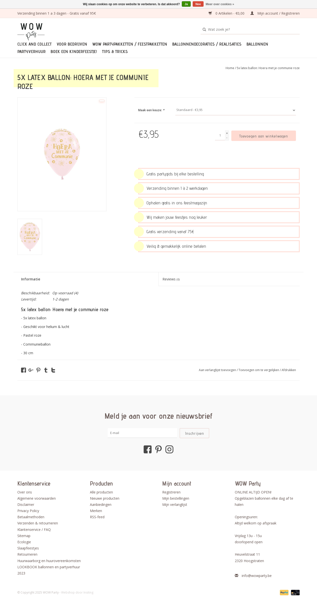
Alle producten (101, 492)
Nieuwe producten (104, 498)
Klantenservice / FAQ (34, 529)
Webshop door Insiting (77, 592)
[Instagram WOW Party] (169, 449)
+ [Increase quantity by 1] (227, 133)
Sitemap (23, 535)
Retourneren (27, 554)
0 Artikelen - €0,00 (227, 13)
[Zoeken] (250, 29)
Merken (96, 510)
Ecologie (24, 542)
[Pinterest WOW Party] (158, 449)
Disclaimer (25, 504)
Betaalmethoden (30, 517)
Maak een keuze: (151, 110)
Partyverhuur (31, 51)
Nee (198, 4)
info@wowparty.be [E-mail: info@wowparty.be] (257, 575)
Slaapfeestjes (28, 548)
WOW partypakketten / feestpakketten (129, 44)
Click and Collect (34, 44)
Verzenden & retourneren (37, 523)
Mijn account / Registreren (275, 13)
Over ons (24, 492)
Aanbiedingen (100, 504)
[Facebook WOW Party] (148, 449)
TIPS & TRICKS (115, 51)
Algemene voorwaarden (36, 498)
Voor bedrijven (71, 44)
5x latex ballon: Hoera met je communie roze (268, 68)
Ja (186, 4)
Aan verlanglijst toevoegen (218, 370)
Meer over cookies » (220, 4)
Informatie (30, 279)
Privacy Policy (28, 510)
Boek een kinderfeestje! (74, 51)
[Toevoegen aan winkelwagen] (263, 136)
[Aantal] (220, 135)
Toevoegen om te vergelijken (259, 370)
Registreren (171, 492)
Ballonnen (257, 44)
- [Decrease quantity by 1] (226, 138)
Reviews (171, 279)
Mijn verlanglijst (174, 504)
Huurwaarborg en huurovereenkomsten (49, 560)
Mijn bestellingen (175, 498)
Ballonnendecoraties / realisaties (206, 44)
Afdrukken (289, 370)
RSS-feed (97, 517)
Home (230, 68)
